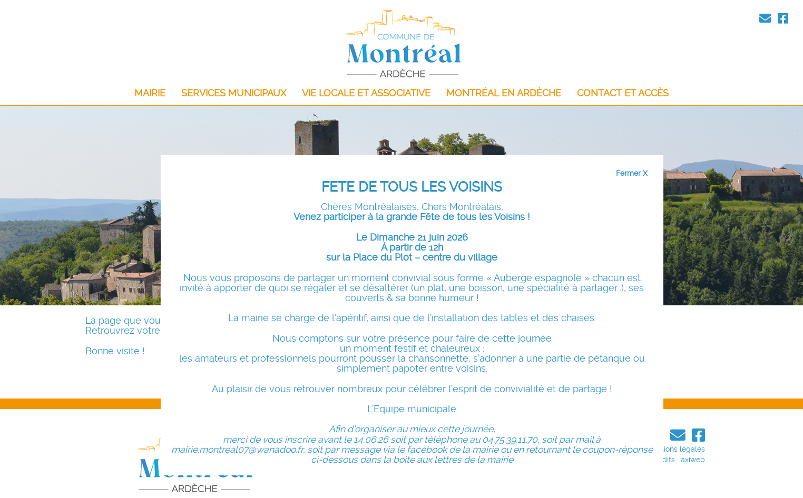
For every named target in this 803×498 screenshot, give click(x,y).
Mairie (149, 93)
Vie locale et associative (366, 93)
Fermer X (632, 173)
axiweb (693, 459)
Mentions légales (676, 449)
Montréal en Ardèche (503, 93)
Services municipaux (233, 93)
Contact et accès (623, 93)
